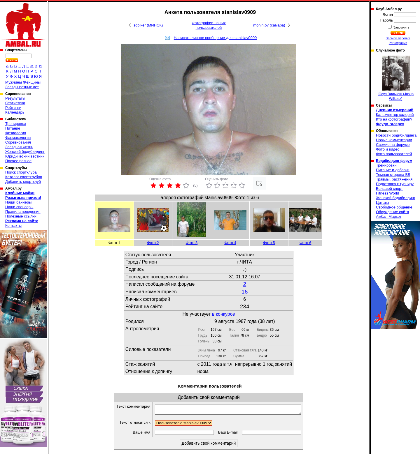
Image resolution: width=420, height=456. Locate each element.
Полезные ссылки (20, 216)
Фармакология (18, 137)
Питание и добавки (393, 170)
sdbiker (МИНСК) (148, 25)
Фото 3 (192, 243)
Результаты (15, 98)
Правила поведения (23, 211)
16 (245, 292)
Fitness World (387, 193)
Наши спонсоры (19, 207)
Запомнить (401, 27)
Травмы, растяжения (394, 179)
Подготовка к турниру (395, 184)
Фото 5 (269, 243)
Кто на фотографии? (394, 119)
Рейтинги (13, 107)
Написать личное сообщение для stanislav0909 (215, 38)
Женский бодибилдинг (25, 151)
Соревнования (18, 142)
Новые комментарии (394, 140)
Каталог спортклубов (23, 177)
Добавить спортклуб (23, 181)
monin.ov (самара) (269, 25)
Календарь (14, 112)
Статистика (15, 103)
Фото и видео (388, 149)
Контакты (13, 225)
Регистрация (398, 43)
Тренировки (15, 123)
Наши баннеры (18, 202)
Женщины (32, 82)
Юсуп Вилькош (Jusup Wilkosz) (396, 78)
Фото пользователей (394, 154)
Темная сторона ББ (393, 174)
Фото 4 (230, 243)
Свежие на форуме (393, 144)
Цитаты (382, 202)
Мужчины (13, 82)
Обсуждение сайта (392, 212)
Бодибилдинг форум (394, 161)
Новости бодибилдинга (396, 135)
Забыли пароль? (398, 38)
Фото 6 (306, 243)
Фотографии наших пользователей (209, 25)
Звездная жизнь (19, 147)
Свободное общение (394, 207)
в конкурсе (223, 314)
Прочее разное (18, 161)
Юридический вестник (24, 156)
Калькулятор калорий (395, 114)
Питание (12, 128)
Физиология (15, 133)
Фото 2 (153, 243)
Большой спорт (389, 188)
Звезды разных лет (22, 87)
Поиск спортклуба (21, 172)
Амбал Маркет (388, 216)
